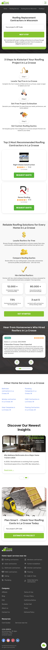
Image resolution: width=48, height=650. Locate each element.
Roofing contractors (10, 560)
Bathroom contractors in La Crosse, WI (8, 391)
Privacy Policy (29, 596)
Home (5, 8)
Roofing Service (14, 8)
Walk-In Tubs (30, 576)
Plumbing (6, 580)
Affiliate (4, 592)
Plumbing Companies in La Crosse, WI (30, 391)
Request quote (24, 175)
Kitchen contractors (33, 568)
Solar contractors (9, 564)
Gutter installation (32, 564)
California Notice (30, 600)
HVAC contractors (9, 572)
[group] (24, 454)
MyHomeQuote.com (11, 645)
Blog (3, 596)
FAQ (3, 600)
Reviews (5, 604)
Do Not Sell (28, 604)
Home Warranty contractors (31, 581)
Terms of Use (28, 592)
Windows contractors (33, 560)
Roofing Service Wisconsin (29, 8)
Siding (5, 576)
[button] (18, 368)
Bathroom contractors (11, 568)
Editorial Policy (29, 612)
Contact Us (6, 612)
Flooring (29, 572)
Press (26, 608)
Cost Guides (6, 623)
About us (5, 608)
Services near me (21, 623)
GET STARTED (24, 314)
